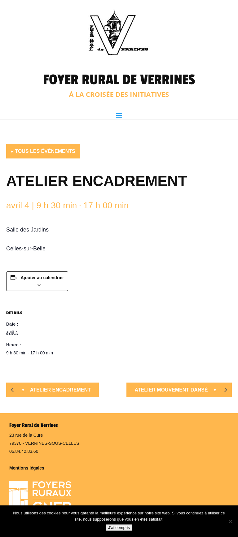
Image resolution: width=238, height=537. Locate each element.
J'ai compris (119, 527)
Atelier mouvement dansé (177, 390)
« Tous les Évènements (43, 151)
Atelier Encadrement (54, 390)
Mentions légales (26, 468)
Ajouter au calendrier (42, 277)
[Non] (230, 521)
